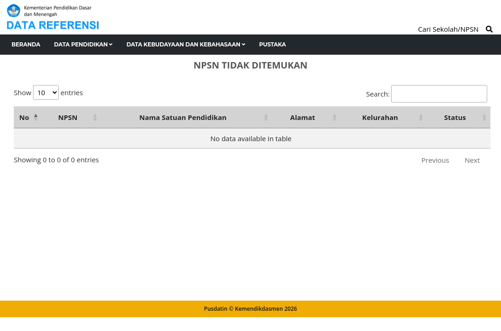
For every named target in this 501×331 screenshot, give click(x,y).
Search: (426, 94)
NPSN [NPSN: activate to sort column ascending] (67, 117)
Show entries (48, 92)
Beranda (25, 44)
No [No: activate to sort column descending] (24, 117)
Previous (435, 160)
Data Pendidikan (83, 44)
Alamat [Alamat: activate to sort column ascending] (302, 117)
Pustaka (272, 44)
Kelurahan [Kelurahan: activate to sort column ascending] (380, 117)
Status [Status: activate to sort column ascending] (455, 117)
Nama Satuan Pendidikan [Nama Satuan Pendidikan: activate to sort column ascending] (183, 117)
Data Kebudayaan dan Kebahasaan (185, 44)
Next (472, 160)
